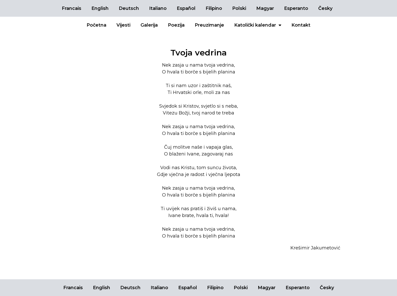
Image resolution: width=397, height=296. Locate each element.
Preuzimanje (209, 25)
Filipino (214, 8)
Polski (239, 8)
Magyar (265, 8)
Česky (325, 8)
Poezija (176, 25)
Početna (96, 25)
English (100, 8)
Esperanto (296, 8)
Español (186, 8)
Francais (71, 8)
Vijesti (123, 25)
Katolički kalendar (257, 25)
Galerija (149, 25)
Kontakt (300, 25)
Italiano (158, 8)
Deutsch (129, 8)
